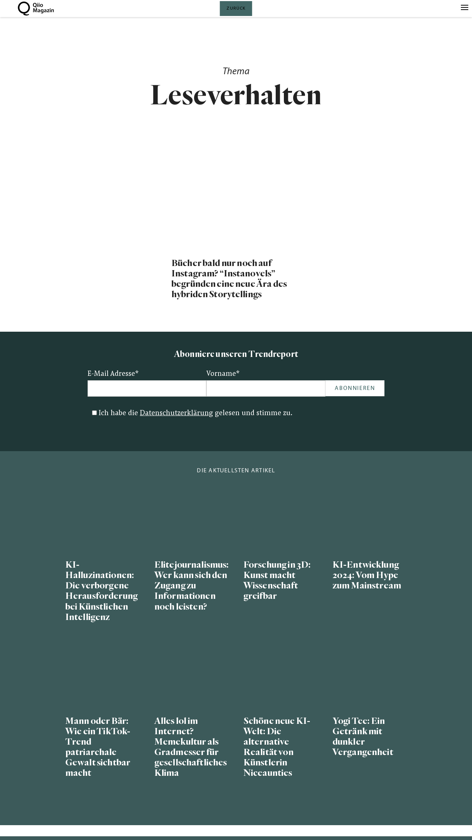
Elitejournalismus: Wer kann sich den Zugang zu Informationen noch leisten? (191, 585)
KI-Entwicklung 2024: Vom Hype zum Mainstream (366, 575)
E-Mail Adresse (113, 374)
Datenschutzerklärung (176, 413)
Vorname (223, 374)
